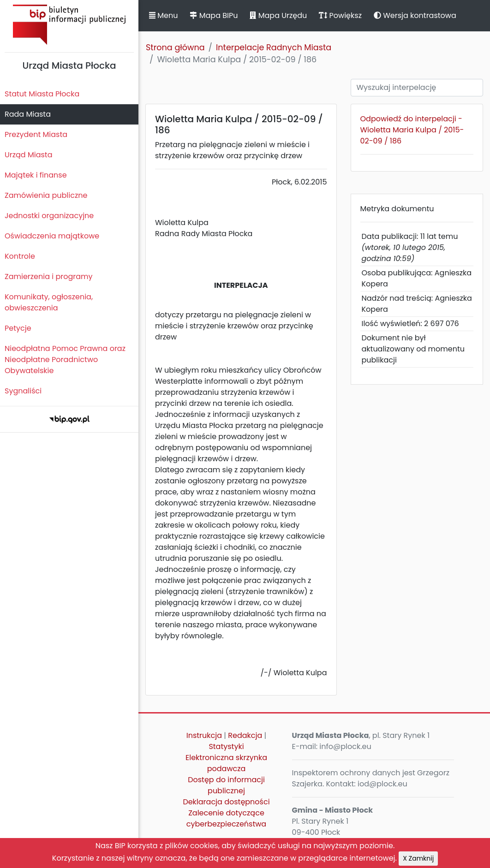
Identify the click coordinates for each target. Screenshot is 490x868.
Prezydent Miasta (36, 134)
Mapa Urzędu (278, 15)
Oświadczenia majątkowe (52, 236)
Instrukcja (204, 735)
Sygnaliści (23, 391)
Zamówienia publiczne (46, 195)
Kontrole (20, 256)
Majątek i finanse (36, 175)
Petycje (18, 328)
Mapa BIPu (214, 15)
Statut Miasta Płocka (42, 94)
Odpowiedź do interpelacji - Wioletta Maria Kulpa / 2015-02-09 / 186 (412, 129)
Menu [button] (163, 15)
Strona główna (175, 47)
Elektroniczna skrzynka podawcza (226, 763)
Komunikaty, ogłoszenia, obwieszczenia (49, 302)
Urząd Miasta (28, 154)
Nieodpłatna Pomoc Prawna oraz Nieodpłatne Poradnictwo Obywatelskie (65, 359)
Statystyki (226, 746)
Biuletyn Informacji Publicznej (69, 25)
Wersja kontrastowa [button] (415, 15)
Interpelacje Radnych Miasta (273, 47)
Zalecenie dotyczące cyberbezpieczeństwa (226, 818)
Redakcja (245, 735)
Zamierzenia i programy (49, 276)
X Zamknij (418, 858)
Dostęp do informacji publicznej (226, 785)
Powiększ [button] (340, 15)
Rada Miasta (28, 114)
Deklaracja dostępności (226, 802)
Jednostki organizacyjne (49, 215)
